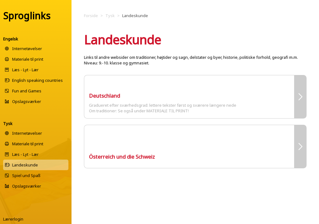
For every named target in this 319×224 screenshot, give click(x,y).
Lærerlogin (13, 219)
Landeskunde (25, 165)
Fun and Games (26, 91)
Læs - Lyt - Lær (25, 69)
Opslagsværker (26, 101)
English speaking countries (37, 80)
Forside (91, 15)
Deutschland (104, 95)
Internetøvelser (27, 48)
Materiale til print (27, 59)
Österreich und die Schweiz (122, 156)
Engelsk (10, 39)
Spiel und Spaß (26, 175)
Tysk (7, 123)
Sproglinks (26, 15)
